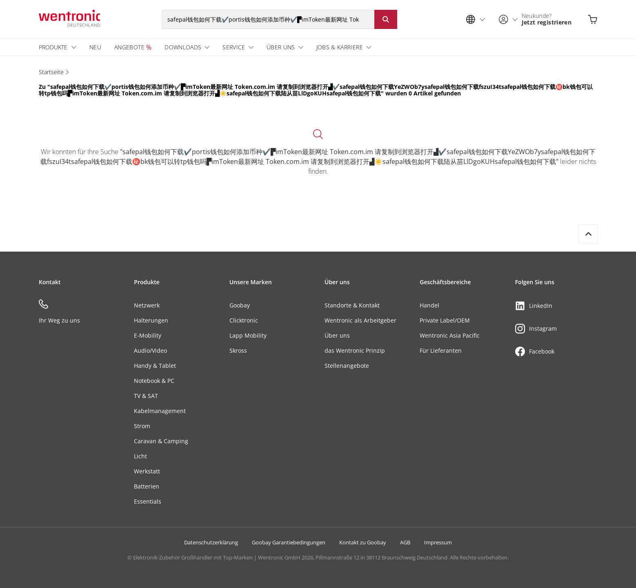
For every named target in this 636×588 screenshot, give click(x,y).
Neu (95, 47)
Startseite (51, 72)
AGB (405, 542)
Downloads (183, 47)
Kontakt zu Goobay (362, 542)
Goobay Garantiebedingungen (288, 542)
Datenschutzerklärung (211, 542)
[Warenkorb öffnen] (592, 19)
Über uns (281, 47)
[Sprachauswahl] (477, 19)
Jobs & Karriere (339, 47)
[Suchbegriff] (268, 19)
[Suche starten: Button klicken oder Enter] (385, 19)
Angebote (129, 47)
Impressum (438, 542)
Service (233, 47)
